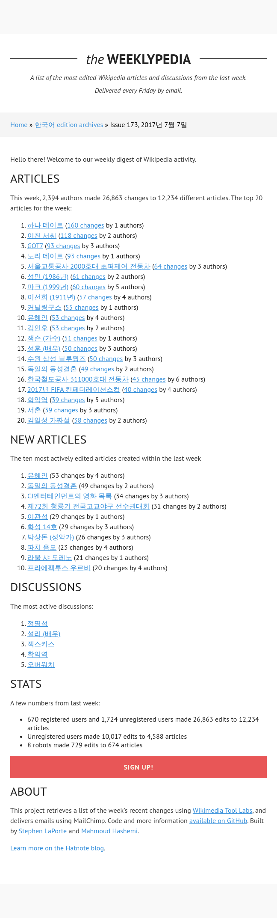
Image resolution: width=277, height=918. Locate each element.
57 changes (95, 297)
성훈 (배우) (43, 348)
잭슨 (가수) (43, 338)
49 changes (97, 368)
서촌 (34, 410)
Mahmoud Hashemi (109, 830)
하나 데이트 (45, 225)
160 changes (85, 225)
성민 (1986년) (47, 276)
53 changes (68, 317)
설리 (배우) (43, 633)
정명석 (37, 623)
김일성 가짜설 (48, 420)
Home (18, 124)
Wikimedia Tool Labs (222, 810)
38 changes (90, 420)
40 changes (140, 389)
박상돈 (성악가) (50, 537)
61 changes (89, 276)
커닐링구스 (44, 307)
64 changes (170, 266)
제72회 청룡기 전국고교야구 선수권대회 (88, 506)
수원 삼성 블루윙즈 (56, 358)
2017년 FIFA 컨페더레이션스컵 (73, 389)
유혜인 (37, 317)
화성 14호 (42, 526)
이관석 (37, 516)
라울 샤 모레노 (49, 557)
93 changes (63, 245)
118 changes (78, 235)
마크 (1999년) (47, 286)
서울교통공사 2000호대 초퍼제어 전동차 (88, 266)
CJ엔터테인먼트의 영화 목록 (69, 496)
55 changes (82, 307)
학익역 (37, 399)
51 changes (80, 338)
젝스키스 (41, 644)
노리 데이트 (45, 256)
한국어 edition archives (69, 124)
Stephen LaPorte (43, 830)
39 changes (68, 399)
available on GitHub (218, 820)
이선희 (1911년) (51, 297)
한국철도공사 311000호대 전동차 (78, 379)
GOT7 (35, 245)
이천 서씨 (41, 235)
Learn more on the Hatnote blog (57, 848)
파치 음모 (41, 547)
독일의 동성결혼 (52, 368)
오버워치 (41, 664)
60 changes (89, 286)
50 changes (80, 348)
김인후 (37, 327)
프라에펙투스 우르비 (59, 567)
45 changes (149, 379)
